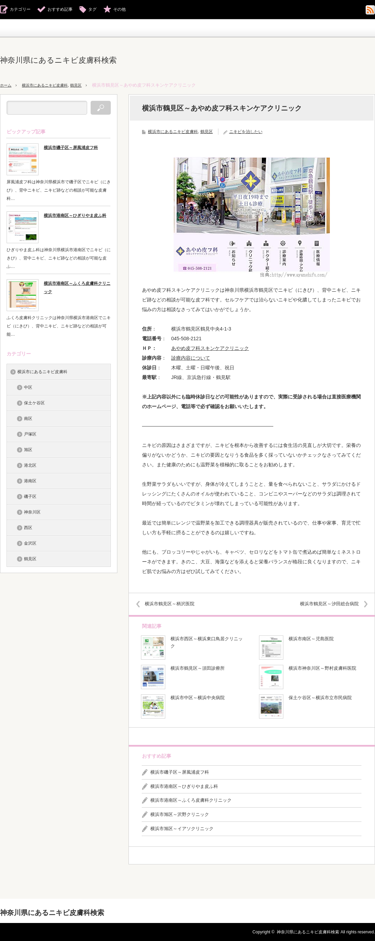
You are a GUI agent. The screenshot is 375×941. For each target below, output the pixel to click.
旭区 (28, 449)
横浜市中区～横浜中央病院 (197, 697)
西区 (28, 527)
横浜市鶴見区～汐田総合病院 (324, 603)
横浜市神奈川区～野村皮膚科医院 (322, 668)
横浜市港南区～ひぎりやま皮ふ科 (184, 786)
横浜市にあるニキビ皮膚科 (51, 85)
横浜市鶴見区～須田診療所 (197, 668)
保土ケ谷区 (34, 403)
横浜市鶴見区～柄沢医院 (174, 603)
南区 (28, 418)
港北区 (30, 465)
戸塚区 (30, 434)
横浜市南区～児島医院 (311, 638)
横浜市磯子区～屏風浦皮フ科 (179, 772)
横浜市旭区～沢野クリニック (179, 814)
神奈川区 (32, 512)
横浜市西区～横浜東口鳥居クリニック (206, 642)
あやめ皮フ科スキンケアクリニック (210, 348)
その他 (119, 9)
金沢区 (30, 543)
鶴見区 (87, 85)
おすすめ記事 (60, 9)
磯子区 (30, 496)
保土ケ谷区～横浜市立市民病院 (320, 697)
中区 (28, 387)
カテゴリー (20, 9)
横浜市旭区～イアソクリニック (182, 828)
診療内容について (190, 358)
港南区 (30, 480)
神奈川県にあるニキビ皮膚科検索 (58, 60)
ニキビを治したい (245, 131)
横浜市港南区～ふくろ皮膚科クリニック (191, 800)
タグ (92, 9)
